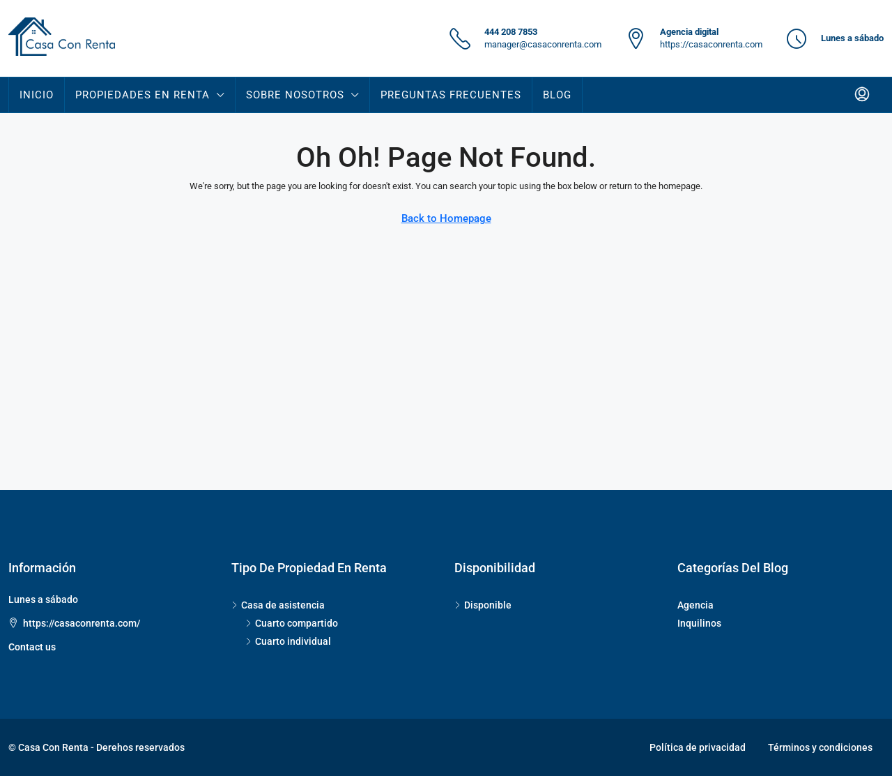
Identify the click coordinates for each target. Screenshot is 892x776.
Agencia (695, 605)
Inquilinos (699, 623)
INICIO (37, 95)
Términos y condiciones (820, 747)
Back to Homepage (446, 218)
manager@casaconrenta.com (542, 44)
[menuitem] (862, 95)
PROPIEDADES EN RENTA (142, 95)
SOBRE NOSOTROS (295, 95)
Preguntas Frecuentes (450, 95)
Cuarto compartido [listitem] (291, 623)
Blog (557, 95)
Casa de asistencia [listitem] (278, 605)
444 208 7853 (510, 32)
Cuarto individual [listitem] (288, 641)
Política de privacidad (697, 747)
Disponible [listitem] (483, 605)
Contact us (32, 646)
